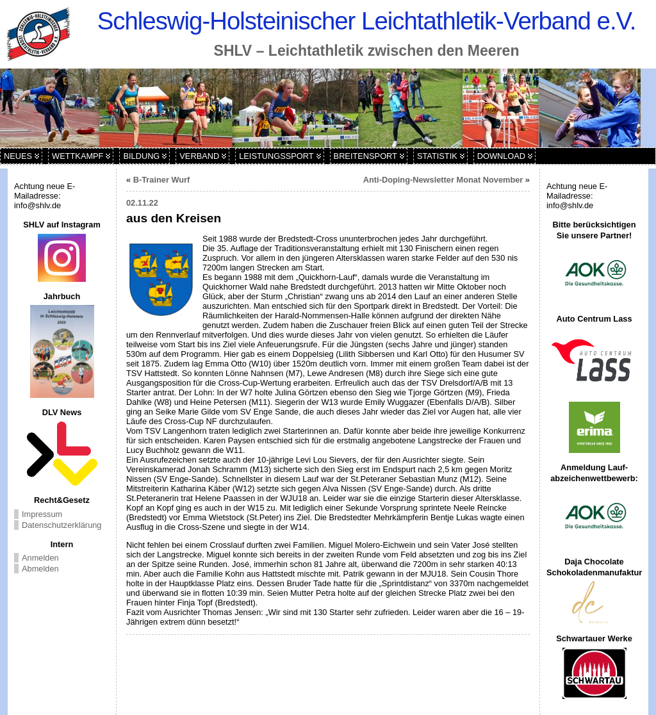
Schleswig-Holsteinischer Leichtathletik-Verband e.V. (366, 21)
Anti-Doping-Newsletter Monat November (443, 180)
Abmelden (40, 568)
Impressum (42, 514)
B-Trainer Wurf (161, 180)
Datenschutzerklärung (61, 525)
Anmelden (40, 558)
